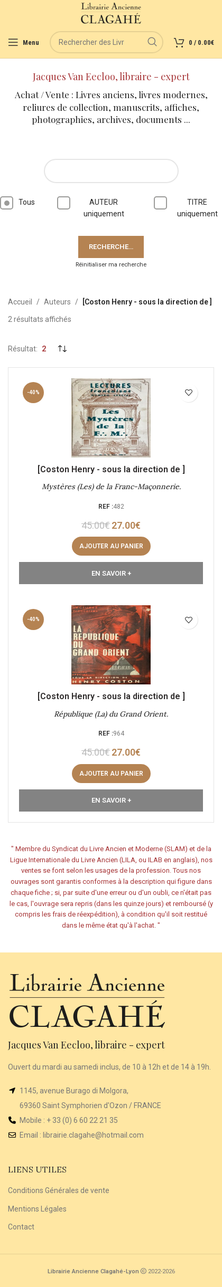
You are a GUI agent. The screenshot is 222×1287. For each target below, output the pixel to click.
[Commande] (62, 349)
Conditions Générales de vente (58, 1190)
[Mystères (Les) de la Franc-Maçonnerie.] (111, 417)
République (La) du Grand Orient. (111, 714)
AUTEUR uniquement (94, 207)
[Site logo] (111, 12)
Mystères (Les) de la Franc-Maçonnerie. (111, 486)
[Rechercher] (106, 42)
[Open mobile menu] (23, 42)
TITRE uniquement (188, 207)
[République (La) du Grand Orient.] (111, 644)
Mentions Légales (37, 1209)
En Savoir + (111, 573)
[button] (111, 546)
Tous (17, 202)
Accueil (20, 302)
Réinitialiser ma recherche (111, 264)
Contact (21, 1227)
